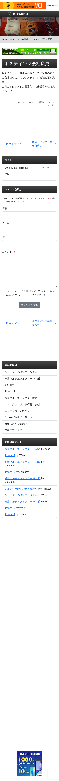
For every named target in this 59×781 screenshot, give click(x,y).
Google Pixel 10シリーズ (18, 417)
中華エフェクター (15, 430)
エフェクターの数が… (17, 410)
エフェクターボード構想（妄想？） (25, 404)
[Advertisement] (29, 123)
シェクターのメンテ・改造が (21, 372)
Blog (12, 39)
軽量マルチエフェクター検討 (21, 398)
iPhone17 (10, 391)
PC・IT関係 (22, 39)
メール (5, 222)
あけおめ (10, 385)
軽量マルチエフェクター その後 (22, 378)
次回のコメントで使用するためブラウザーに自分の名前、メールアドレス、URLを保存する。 (31, 293)
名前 (4, 208)
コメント (8, 251)
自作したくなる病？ (16, 423)
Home (4, 39)
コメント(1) (50, 105)
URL (4, 237)
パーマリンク (50, 102)
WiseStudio (20, 14)
